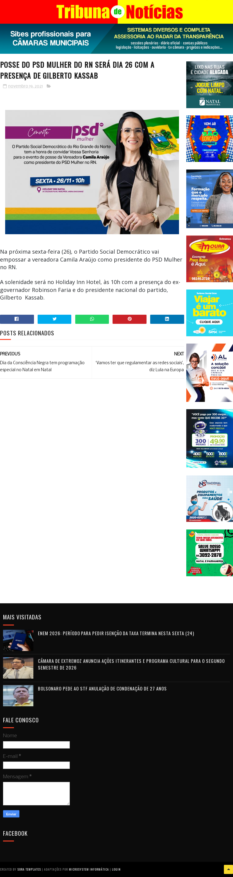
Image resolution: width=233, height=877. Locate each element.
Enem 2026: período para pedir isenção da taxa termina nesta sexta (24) (116, 633)
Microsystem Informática (89, 869)
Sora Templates (29, 869)
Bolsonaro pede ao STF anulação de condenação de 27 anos (102, 688)
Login (116, 869)
